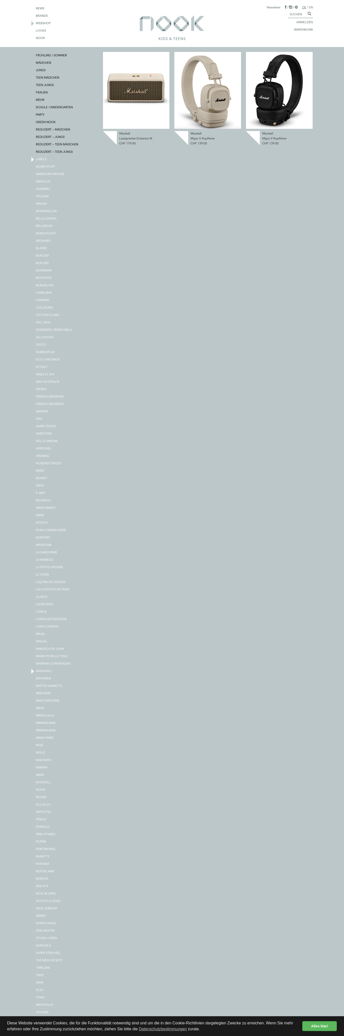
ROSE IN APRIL (46, 893)
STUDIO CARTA (46, 938)
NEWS (40, 8)
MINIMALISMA (46, 723)
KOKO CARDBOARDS (51, 530)
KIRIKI (40, 515)
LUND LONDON (47, 626)
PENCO (41, 819)
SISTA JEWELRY (46, 908)
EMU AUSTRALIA (47, 382)
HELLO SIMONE (47, 441)
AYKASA (41, 204)
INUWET (41, 478)
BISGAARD (43, 241)
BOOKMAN (44, 270)
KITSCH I (42, 522)
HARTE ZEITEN (46, 426)
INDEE (40, 471)
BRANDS (42, 16)
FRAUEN (42, 92)
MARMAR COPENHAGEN (53, 663)
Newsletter (274, 7)
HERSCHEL (43, 448)
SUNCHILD (43, 945)
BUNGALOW (45, 285)
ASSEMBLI (43, 189)
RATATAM (42, 864)
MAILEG (41, 641)
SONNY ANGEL (46, 923)
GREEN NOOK (46, 122)
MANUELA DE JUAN (50, 649)
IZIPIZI (40, 485)
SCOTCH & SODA (48, 901)
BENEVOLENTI (46, 233)
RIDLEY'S (42, 886)
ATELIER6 (42, 196)
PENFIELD (43, 827)
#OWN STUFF (45, 166)
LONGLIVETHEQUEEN (51, 619)
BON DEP (42, 255)
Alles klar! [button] (319, 1026)
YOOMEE (42, 1012)
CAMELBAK (44, 293)
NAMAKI (41, 767)
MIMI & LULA (45, 715)
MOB (39, 745)
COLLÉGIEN (44, 307)
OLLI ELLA (43, 804)
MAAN (40, 634)
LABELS (41, 159)
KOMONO (43, 537)
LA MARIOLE (45, 560)
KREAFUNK (44, 545)
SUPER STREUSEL (48, 953)
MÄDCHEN (43, 63)
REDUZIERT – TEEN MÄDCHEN (57, 144)
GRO (39, 419)
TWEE (40, 975)
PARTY (40, 115)
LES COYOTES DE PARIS (52, 589)
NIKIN (40, 775)
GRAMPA (42, 411)
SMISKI (40, 916)
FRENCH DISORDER (50, 396)
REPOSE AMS (45, 871)
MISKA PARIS (45, 738)
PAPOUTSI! (43, 812)
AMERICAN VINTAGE (50, 174)
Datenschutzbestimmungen (163, 1029)
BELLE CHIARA (46, 218)
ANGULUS (43, 181)
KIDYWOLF (43, 500)
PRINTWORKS (45, 849)
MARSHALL (44, 671)
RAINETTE (43, 856)
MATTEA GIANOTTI (49, 686)
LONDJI (41, 611)
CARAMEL (43, 300)
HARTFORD (44, 433)
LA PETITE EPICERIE (49, 567)
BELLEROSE (44, 226)
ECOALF (42, 367)
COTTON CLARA (47, 315)
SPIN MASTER (45, 930)
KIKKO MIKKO (46, 508)
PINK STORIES (45, 834)
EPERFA (41, 389)
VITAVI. (40, 997)
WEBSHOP (43, 23)
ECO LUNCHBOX (48, 359)
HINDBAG (42, 456)
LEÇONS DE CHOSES (50, 582)
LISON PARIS (44, 604)
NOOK (40, 38)
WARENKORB (301, 29)
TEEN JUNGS (45, 85)
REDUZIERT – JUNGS (50, 137)
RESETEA (42, 879)
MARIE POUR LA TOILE (52, 656)
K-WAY (40, 493)
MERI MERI (43, 693)
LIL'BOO (41, 597)
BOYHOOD (43, 278)
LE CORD (42, 574)
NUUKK (41, 797)
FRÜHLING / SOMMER (51, 55)
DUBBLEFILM (45, 352)
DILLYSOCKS (45, 337)
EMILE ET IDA (45, 374)
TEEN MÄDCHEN (47, 77)
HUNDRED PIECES (48, 463)
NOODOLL (43, 782)
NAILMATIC (44, 760)
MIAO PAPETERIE (47, 700)
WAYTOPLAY (44, 1005)
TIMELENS (43, 968)
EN (311, 7)
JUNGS (41, 70)
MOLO (40, 752)
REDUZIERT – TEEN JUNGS (54, 152)
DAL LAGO (43, 322)
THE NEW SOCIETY (49, 960)
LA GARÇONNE (46, 552)
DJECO (41, 344)
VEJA (39, 990)
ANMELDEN (302, 22)
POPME (41, 841)
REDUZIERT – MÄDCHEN (53, 129)
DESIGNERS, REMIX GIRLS (54, 330)
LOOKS (41, 30)
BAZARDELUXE (46, 211)
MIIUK (40, 708)
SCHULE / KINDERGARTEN (54, 107)
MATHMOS (43, 678)
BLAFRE (41, 248)
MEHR (40, 100)
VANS (39, 982)
